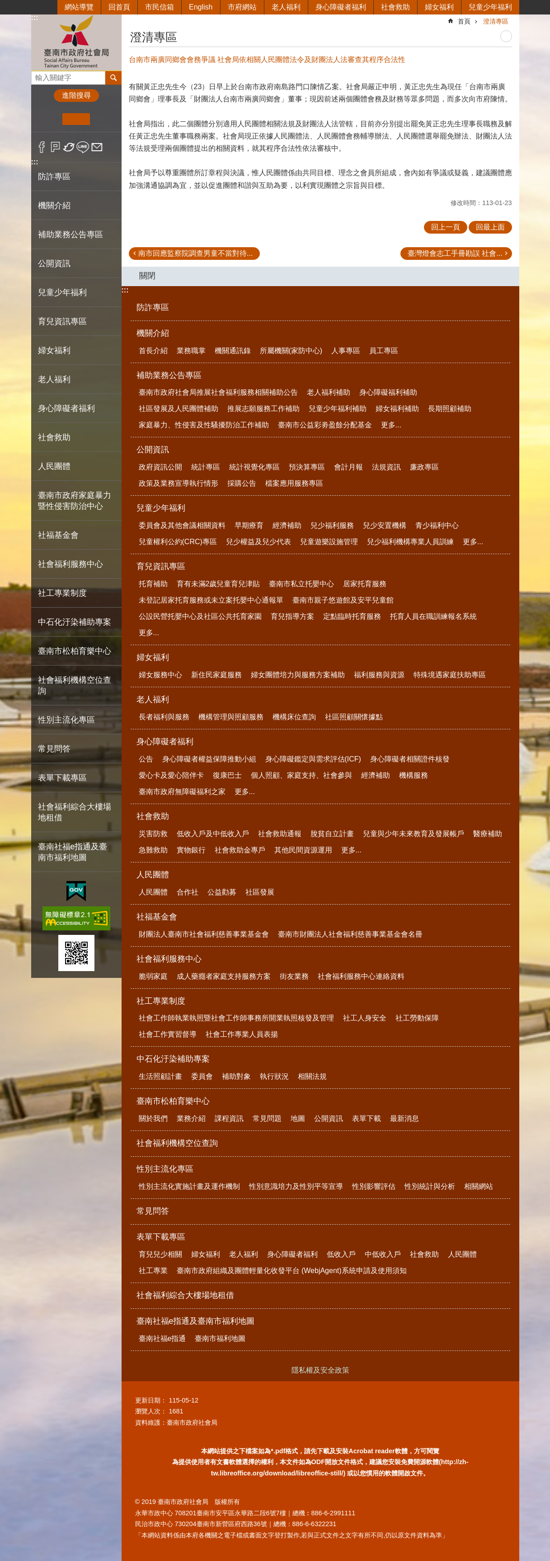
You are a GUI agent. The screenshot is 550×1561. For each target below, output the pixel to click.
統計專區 (205, 467)
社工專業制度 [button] (62, 593)
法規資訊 (386, 467)
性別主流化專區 (164, 1168)
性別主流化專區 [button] (66, 719)
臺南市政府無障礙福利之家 (182, 791)
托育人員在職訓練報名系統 (433, 616)
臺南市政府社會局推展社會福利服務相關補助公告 (218, 392)
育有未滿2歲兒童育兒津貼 (218, 584)
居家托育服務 (364, 584)
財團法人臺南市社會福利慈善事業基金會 (204, 934)
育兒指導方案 (292, 616)
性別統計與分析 (429, 1186)
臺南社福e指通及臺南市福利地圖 (195, 1321)
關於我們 (153, 1118)
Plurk (55, 147)
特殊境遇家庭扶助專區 (450, 675)
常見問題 (267, 1118)
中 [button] (76, 119)
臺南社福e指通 (162, 1338)
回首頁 (119, 7)
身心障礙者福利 (340, 7)
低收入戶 (341, 1254)
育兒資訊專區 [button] (62, 321)
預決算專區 (307, 467)
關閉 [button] (147, 275)
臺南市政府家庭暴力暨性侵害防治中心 (74, 501)
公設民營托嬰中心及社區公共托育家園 (200, 616)
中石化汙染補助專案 (173, 1058)
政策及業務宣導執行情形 (178, 483)
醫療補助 (487, 834)
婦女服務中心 (160, 675)
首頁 (464, 21)
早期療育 (249, 525)
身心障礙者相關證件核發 (410, 759)
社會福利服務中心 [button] (70, 564)
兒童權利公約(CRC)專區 (178, 542)
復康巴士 (227, 775)
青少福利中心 (437, 525)
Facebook (42, 147)
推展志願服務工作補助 (263, 408)
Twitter (69, 147)
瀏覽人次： (151, 1411)
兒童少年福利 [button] (62, 292)
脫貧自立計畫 (332, 834)
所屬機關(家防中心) (291, 350)
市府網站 (242, 7)
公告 (146, 759)
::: (34, 17)
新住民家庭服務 (216, 675)
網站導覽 (79, 7)
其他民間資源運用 (303, 850)
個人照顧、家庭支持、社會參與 (301, 775)
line (83, 147)
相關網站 (478, 1186)
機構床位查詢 (294, 717)
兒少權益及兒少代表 (258, 542)
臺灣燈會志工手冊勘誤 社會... (455, 253)
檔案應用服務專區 (294, 483)
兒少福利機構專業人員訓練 (410, 542)
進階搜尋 (76, 95)
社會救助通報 (279, 834)
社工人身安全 (364, 1018)
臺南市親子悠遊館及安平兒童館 (343, 600)
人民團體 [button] (54, 466)
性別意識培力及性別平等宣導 (296, 1186)
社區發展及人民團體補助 (178, 408)
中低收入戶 (383, 1254)
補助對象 (236, 1076)
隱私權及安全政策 (320, 1370)
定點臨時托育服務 (352, 616)
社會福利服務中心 (169, 958)
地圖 (298, 1118)
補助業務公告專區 (169, 375)
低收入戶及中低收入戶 (213, 834)
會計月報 (348, 467)
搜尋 (38, 75)
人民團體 (152, 874)
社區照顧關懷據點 (354, 717)
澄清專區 (495, 21)
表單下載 (366, 1118)
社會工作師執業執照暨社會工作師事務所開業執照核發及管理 (236, 1018)
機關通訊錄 (233, 350)
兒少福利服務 (332, 525)
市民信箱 (159, 7)
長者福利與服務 (164, 717)
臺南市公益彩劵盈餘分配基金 (325, 425)
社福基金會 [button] (58, 535)
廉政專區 (424, 467)
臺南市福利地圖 (220, 1338)
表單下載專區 (160, 1236)
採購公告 (241, 483)
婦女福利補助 (397, 408)
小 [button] (48, 119)
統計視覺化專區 (254, 467)
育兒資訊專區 (160, 566)
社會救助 (395, 7)
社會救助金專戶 (240, 850)
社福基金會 (156, 916)
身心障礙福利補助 (388, 392)
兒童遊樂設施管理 (329, 542)
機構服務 (413, 775)
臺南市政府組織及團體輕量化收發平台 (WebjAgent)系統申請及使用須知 (292, 1270)
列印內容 (506, 36)
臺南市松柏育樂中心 (173, 1101)
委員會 (202, 1076)
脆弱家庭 (153, 976)
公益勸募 (221, 892)
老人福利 (286, 7)
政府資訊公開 (160, 467)
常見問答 (54, 748)
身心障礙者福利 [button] (66, 408)
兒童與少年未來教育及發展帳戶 (413, 834)
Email (97, 147)
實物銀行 (191, 850)
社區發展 (259, 892)
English (200, 7)
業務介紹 (191, 1118)
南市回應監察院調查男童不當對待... (195, 253)
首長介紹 (153, 350)
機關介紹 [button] (54, 205)
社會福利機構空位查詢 (74, 685)
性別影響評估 (373, 1186)
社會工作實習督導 (168, 1034)
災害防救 (153, 834)
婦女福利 (439, 7)
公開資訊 (152, 449)
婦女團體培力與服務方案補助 (298, 675)
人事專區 (345, 350)
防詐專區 (54, 176)
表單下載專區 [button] (62, 777)
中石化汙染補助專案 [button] (74, 622)
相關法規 (312, 1076)
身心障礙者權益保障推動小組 (209, 759)
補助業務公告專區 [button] (70, 234)
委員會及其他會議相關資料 (182, 525)
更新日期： (151, 1400)
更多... (391, 425)
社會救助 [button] (54, 437)
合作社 (187, 892)
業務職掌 (191, 350)
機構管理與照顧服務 (230, 717)
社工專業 (153, 1270)
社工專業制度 (160, 1001)
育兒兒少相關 (160, 1254)
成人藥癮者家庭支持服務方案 (224, 976)
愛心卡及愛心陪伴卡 (171, 775)
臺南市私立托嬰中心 (301, 584)
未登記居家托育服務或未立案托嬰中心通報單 (211, 600)
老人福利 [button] (54, 379)
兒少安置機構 (384, 525)
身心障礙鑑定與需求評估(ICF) (313, 759)
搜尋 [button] (113, 78)
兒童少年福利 (490, 7)
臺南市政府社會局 (76, 42)
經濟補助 (287, 525)
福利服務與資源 (379, 675)
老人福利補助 (328, 392)
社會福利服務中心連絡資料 (361, 976)
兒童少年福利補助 (338, 408)
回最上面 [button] (490, 227)
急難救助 (153, 850)
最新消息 (404, 1118)
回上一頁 (445, 227)
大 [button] (104, 119)
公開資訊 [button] (54, 263)
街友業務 (294, 976)
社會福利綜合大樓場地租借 (74, 812)
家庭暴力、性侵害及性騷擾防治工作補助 (204, 425)
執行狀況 (274, 1076)
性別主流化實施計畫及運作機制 (189, 1186)
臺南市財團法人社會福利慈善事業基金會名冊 (350, 934)
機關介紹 (152, 333)
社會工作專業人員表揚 (242, 1034)
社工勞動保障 (417, 1018)
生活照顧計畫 (160, 1076)
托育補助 (153, 584)
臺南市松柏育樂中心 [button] (74, 651)
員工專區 (383, 350)
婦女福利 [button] (54, 350)
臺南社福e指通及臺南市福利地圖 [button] (73, 852)
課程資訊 (229, 1118)
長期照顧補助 (449, 408)
